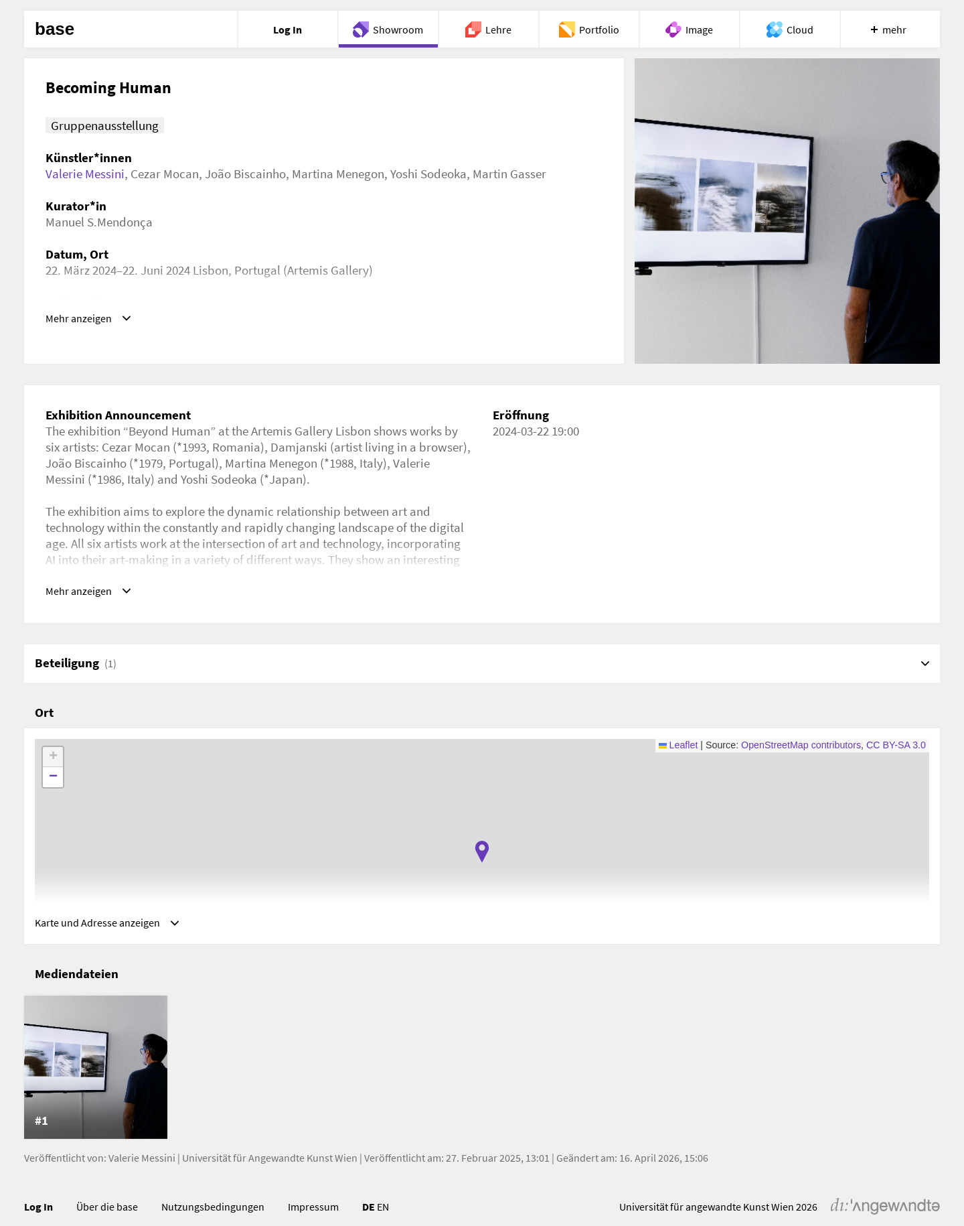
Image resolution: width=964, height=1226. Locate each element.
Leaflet (678, 750)
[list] (482, 1078)
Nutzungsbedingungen (212, 1217)
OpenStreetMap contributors (801, 750)
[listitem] (95, 1078)
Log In (38, 1217)
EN (383, 1217)
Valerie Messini (85, 173)
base (54, 29)
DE (368, 1217)
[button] (482, 857)
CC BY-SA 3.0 (896, 750)
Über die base (107, 1217)
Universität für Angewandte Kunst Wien (269, 1168)
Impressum (313, 1217)
